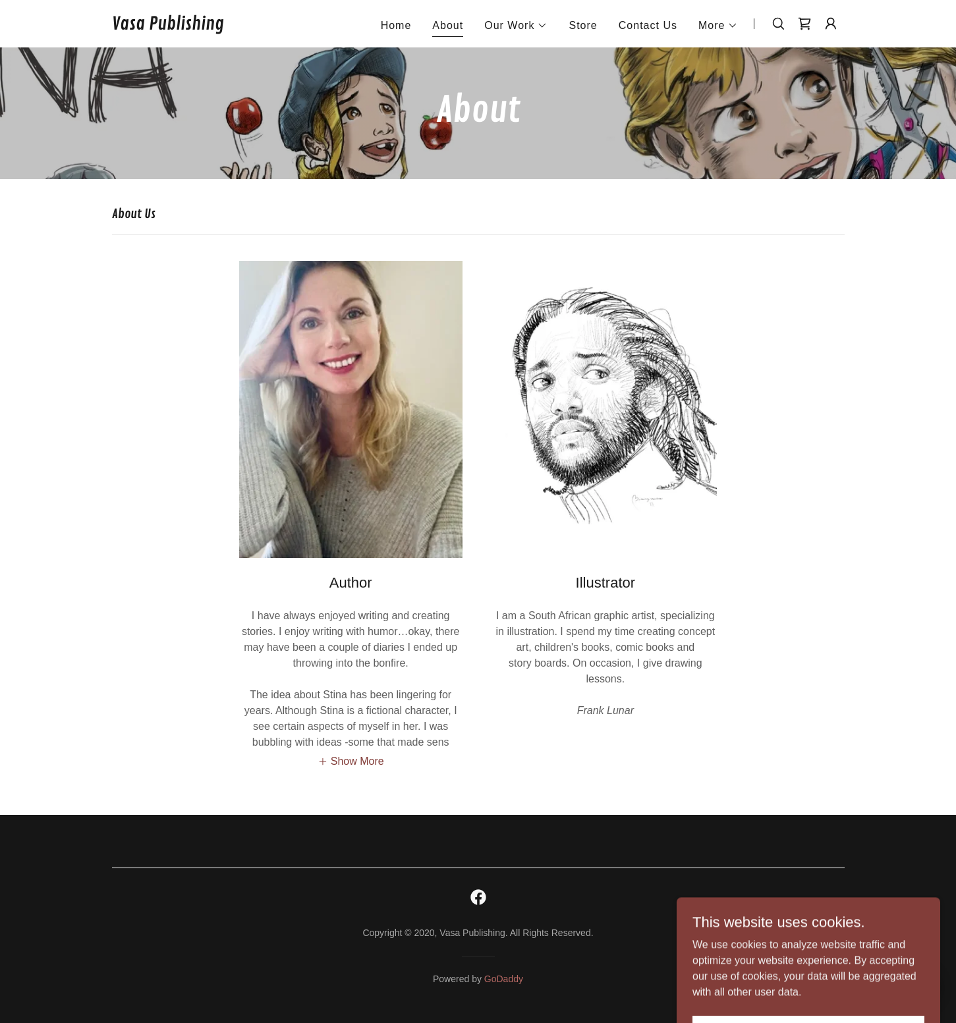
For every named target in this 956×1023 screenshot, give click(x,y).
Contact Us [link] (648, 25)
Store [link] (583, 25)
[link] (168, 26)
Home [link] (396, 25)
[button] (516, 26)
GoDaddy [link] (503, 979)
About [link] (447, 25)
